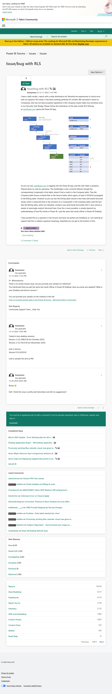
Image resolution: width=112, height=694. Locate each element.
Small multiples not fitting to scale (40, 484)
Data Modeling (27, 235)
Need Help (13, 636)
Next (102, 642)
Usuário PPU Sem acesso (33, 478)
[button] (62, 145)
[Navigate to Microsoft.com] (8, 19)
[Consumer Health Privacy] (32, 686)
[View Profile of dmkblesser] (13, 507)
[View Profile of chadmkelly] (13, 530)
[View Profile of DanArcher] (13, 496)
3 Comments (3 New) (29, 240)
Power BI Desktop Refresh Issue (35, 530)
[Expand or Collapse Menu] (3, 25)
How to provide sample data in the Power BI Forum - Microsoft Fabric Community (42, 300)
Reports (11, 586)
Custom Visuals (14, 619)
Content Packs (14, 625)
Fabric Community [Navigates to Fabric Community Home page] (28, 19)
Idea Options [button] (96, 72)
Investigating (14, 557)
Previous (85, 642)
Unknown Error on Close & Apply (35, 496)
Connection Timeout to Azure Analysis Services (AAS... (48, 501)
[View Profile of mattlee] (19, 484)
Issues (32, 53)
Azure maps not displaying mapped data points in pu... (31, 458)
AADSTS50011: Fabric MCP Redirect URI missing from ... (45, 490)
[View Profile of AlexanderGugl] (14, 501)
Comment (13, 422)
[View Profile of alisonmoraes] (14, 478)
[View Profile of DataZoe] (20, 525)
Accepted (12, 562)
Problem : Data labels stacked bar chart (42, 513)
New (10, 545)
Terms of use (6, 677)
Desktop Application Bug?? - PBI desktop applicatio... (31, 442)
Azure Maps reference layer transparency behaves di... (31, 453)
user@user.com (29, 109)
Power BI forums (15, 53)
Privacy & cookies (7, 673)
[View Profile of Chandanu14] (13, 490)
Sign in (83, 31)
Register (74, 31)
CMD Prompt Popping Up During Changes (44, 507)
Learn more (7, 12)
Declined (12, 568)
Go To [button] (100, 31)
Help (91, 31)
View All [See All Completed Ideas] (12, 463)
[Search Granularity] (39, 36)
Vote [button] (27, 83)
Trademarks (5, 681)
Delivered (12, 574)
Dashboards (13, 597)
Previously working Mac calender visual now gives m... (31, 448)
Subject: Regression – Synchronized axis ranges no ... (49, 525)
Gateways (12, 608)
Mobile (11, 630)
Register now (83, 44)
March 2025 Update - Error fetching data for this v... (30, 437)
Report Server (14, 603)
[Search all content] (79, 36)
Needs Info (31, 228)
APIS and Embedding (17, 614)
